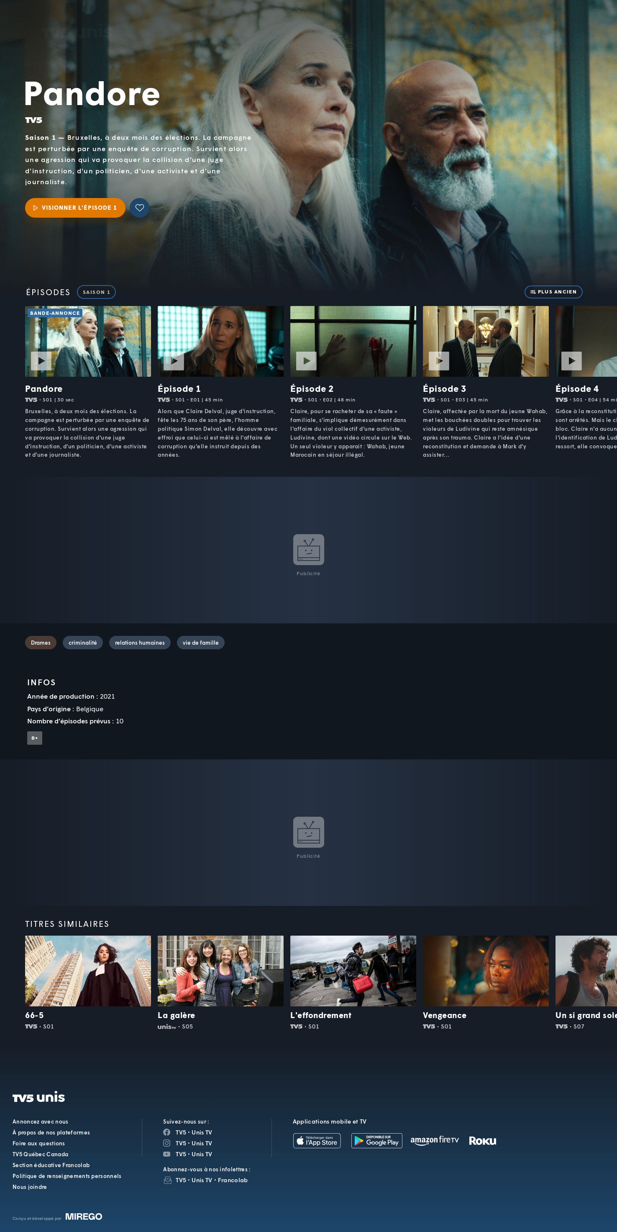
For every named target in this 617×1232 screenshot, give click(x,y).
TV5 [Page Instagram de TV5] (181, 1143)
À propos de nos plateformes (51, 1132)
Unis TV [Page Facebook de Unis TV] (202, 1132)
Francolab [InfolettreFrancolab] (233, 1179)
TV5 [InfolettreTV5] (181, 1179)
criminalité (83, 642)
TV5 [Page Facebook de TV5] (181, 1132)
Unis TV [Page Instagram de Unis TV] (202, 1143)
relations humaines (140, 642)
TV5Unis (77, 19)
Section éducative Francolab (51, 1165)
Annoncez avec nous (40, 1121)
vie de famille (201, 642)
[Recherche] (581, 27)
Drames (41, 642)
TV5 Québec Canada (40, 1154)
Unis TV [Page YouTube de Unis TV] (202, 1153)
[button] (468, 27)
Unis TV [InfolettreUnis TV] (202, 1179)
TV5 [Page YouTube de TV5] (181, 1153)
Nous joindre (30, 1186)
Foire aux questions (39, 1143)
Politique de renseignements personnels (67, 1176)
